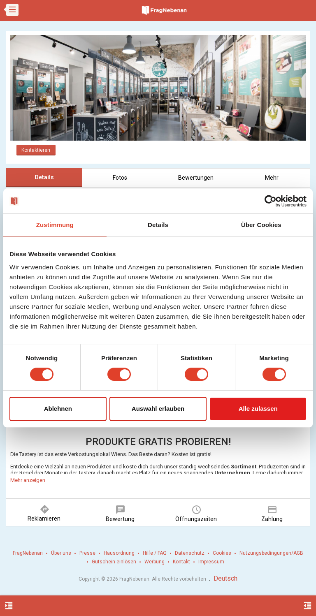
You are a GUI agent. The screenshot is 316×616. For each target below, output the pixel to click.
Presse (87, 553)
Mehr (272, 177)
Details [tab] (158, 224)
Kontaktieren (35, 150)
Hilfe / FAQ (155, 553)
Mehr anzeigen (27, 480)
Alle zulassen (258, 408)
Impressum (211, 562)
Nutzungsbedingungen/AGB (271, 553)
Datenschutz (189, 553)
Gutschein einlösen (114, 562)
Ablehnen (58, 408)
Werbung (154, 562)
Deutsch (225, 578)
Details (44, 177)
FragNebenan (28, 553)
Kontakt (181, 562)
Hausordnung (119, 553)
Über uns (61, 553)
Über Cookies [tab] (261, 224)
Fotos (120, 177)
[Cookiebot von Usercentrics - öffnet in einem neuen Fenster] (271, 201)
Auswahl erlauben (158, 408)
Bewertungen (196, 177)
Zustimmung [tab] (55, 224)
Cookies (222, 553)
